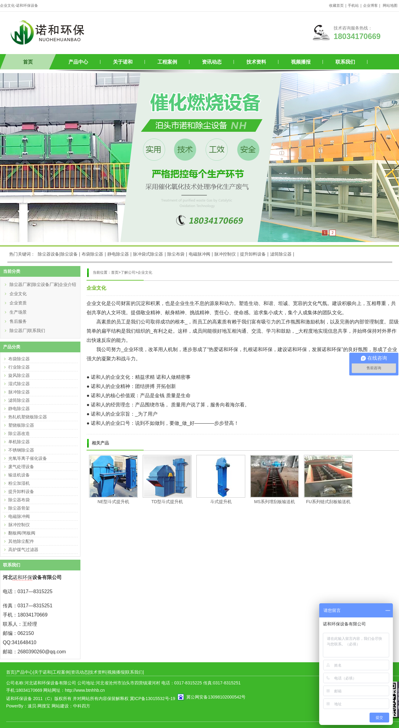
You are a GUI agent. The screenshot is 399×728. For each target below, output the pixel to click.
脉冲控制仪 (225, 254)
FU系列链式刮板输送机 (328, 501)
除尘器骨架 (19, 508)
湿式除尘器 (19, 383)
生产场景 (18, 312)
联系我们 (345, 62)
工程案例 (167, 62)
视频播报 (301, 62)
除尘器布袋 (19, 499)
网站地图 (390, 5)
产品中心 (78, 62)
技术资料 (256, 62)
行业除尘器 (19, 367)
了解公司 (128, 272)
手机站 (353, 5)
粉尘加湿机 (19, 483)
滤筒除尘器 (281, 254)
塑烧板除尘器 (21, 425)
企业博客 (370, 5)
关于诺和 (123, 62)
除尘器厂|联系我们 (27, 330)
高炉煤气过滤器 (23, 549)
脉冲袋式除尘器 (148, 254)
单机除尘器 (19, 441)
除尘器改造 (19, 433)
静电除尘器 (118, 254)
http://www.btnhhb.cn (85, 690)
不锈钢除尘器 (21, 450)
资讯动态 (212, 62)
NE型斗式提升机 (113, 501)
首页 (28, 62)
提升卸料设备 (253, 254)
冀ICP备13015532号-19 (152, 698)
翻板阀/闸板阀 (21, 532)
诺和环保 (22, 577)
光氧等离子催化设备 (27, 458)
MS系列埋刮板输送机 (274, 501)
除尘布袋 (175, 254)
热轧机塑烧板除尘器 (27, 416)
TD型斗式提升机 (167, 501)
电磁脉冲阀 (199, 254)
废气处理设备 (21, 466)
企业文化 (145, 272)
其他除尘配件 (21, 541)
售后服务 (18, 321)
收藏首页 (336, 5)
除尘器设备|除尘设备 (58, 254)
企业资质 (18, 302)
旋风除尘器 (19, 375)
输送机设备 (19, 474)
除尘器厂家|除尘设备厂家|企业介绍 (43, 284)
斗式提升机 (221, 501)
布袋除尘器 (92, 254)
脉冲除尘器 (19, 391)
